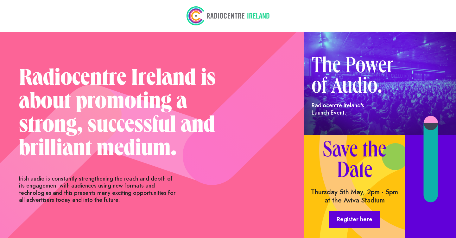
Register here (354, 219)
